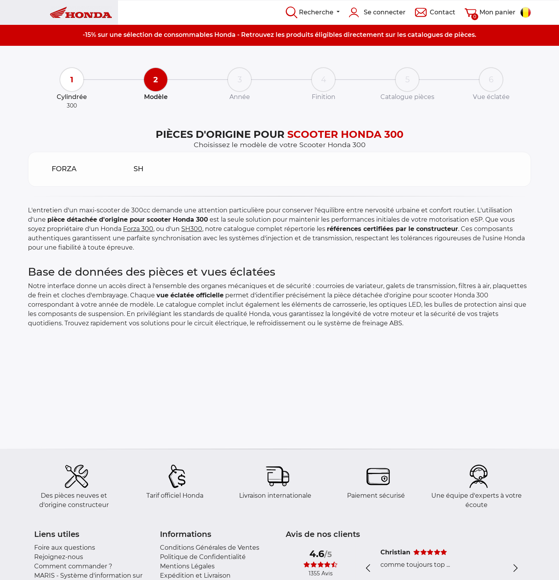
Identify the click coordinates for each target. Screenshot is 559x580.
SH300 (191, 229)
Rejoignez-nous (58, 557)
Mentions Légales (187, 566)
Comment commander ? (73, 566)
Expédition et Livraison (195, 575)
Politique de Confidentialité (203, 557)
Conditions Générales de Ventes (209, 547)
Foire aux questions (64, 547)
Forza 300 (138, 229)
